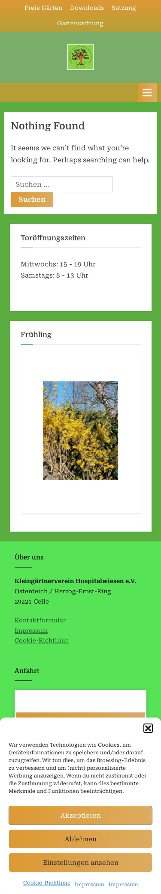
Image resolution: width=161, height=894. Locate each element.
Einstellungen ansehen (80, 870)
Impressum (31, 630)
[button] (148, 735)
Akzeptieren (81, 823)
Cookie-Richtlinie (46, 890)
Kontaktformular (40, 620)
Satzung (124, 7)
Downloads (87, 7)
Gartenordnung (80, 23)
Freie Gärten (43, 7)
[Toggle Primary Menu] (147, 92)
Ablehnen (81, 846)
